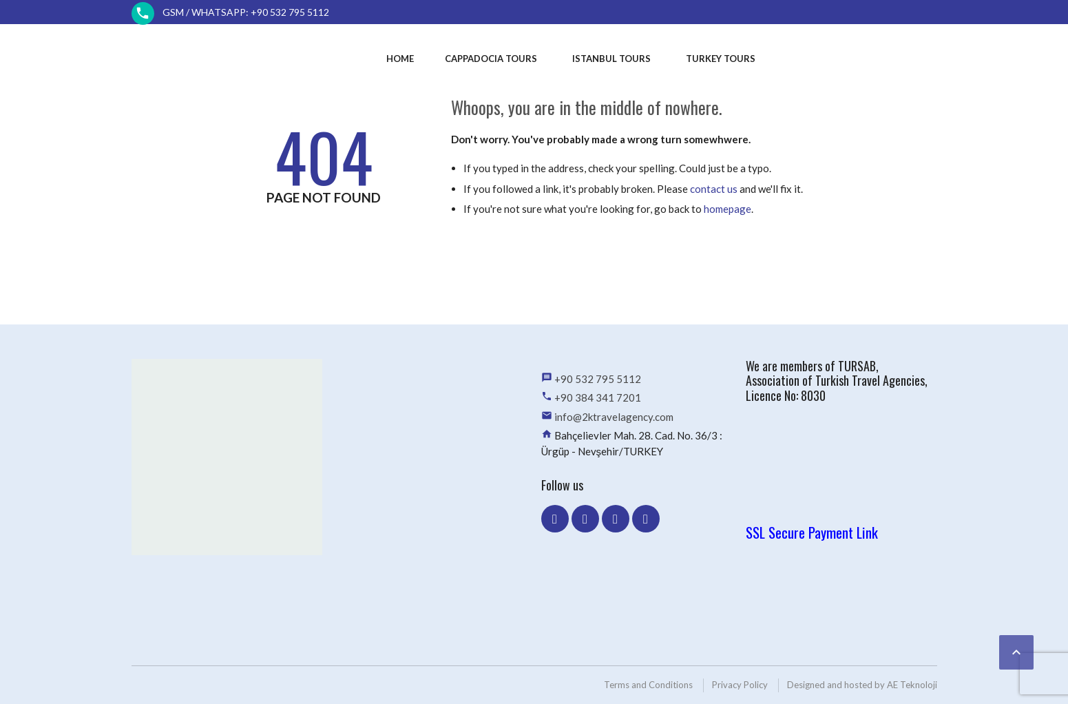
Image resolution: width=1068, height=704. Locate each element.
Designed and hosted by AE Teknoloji (862, 684)
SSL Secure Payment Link (812, 532)
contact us (713, 189)
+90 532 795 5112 (597, 379)
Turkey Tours (720, 58)
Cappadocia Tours (491, 58)
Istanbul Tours (611, 58)
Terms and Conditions (648, 684)
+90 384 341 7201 (597, 397)
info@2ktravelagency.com (613, 417)
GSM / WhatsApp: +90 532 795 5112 (246, 12)
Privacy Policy (740, 684)
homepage (727, 209)
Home (400, 58)
